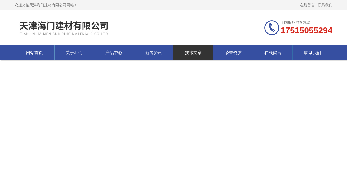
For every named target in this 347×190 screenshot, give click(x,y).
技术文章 (193, 52)
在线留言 (307, 5)
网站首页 (34, 52)
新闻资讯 (153, 52)
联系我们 (325, 5)
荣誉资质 (233, 52)
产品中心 (113, 52)
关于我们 (74, 52)
